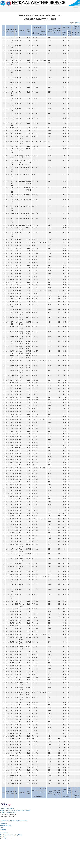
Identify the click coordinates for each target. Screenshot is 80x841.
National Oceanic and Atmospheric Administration (15, 810)
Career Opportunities (6, 839)
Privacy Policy (4, 833)
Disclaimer (3, 824)
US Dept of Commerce (7, 808)
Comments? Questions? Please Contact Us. (14, 820)
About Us (3, 837)
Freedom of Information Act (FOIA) (11, 835)
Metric (78, 23)
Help (1, 828)
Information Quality (6, 826)
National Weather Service (8, 812)
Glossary (3, 830)
